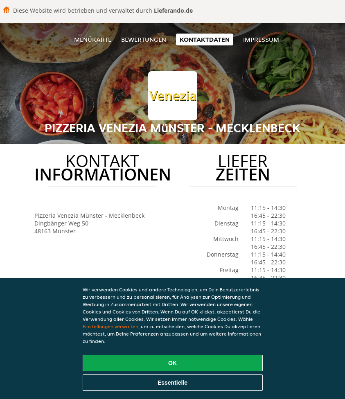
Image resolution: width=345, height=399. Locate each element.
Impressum (261, 39)
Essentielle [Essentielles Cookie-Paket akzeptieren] (172, 382)
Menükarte (92, 39)
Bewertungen (143, 39)
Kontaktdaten (205, 39)
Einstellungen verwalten (110, 326)
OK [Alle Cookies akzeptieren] (172, 363)
